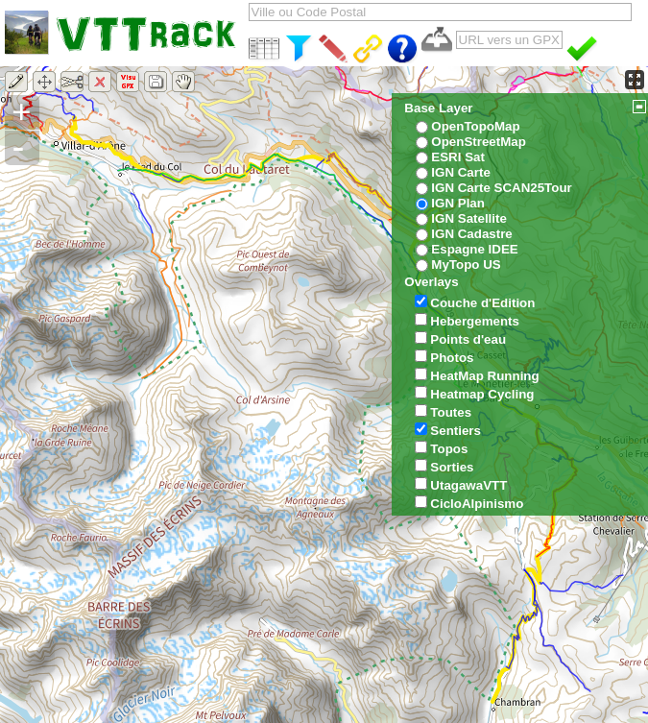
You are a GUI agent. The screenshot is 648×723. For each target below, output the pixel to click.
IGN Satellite (469, 218)
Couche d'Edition (482, 303)
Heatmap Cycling (482, 394)
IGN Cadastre (471, 234)
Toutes (450, 412)
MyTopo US (465, 264)
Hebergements (474, 321)
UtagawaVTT (468, 485)
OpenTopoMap (475, 126)
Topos (449, 449)
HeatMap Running (484, 376)
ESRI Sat (458, 157)
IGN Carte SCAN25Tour (501, 188)
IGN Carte (460, 172)
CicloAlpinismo (476, 503)
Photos (451, 357)
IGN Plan (458, 203)
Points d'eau (468, 339)
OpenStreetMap (478, 141)
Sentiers (455, 430)
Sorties (451, 467)
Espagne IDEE (474, 249)
